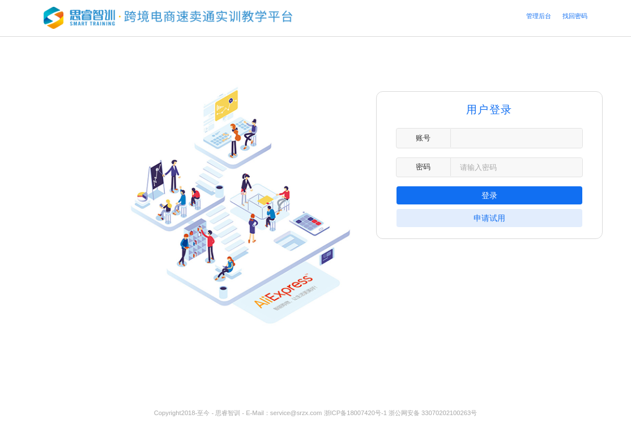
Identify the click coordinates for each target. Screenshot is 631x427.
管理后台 (538, 15)
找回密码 (574, 15)
